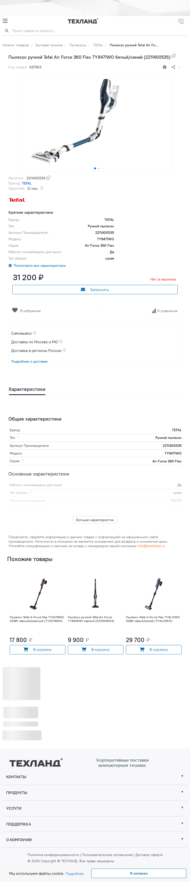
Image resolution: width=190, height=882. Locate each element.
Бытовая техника (49, 45)
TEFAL (98, 45)
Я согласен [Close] (139, 873)
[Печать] (165, 67)
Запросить (95, 289)
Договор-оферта (149, 855)
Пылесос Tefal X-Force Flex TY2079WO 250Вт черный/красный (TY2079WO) (37, 619)
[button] (95, 168)
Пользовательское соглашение (107, 855)
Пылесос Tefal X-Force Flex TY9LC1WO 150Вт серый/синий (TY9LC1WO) (153, 619)
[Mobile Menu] (5, 21)
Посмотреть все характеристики (40, 265)
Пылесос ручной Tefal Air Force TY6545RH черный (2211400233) (91, 619)
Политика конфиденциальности (53, 855)
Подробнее (75, 873)
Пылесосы (78, 45)
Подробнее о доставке (29, 361)
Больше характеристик (95, 520)
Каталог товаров (15, 45)
